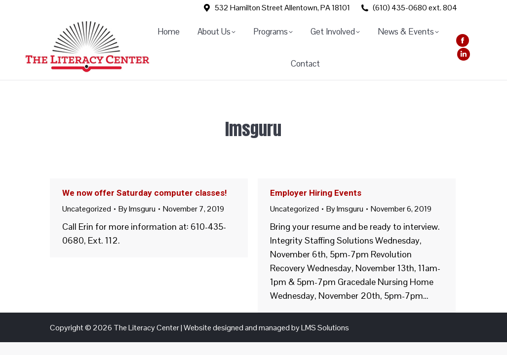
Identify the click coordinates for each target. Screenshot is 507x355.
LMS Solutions (325, 327)
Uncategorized (86, 209)
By (137, 209)
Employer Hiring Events (315, 193)
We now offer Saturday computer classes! (144, 193)
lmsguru (253, 129)
